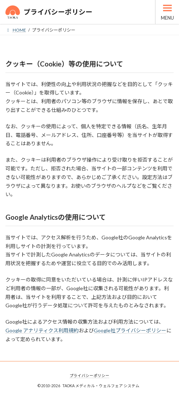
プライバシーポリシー (89, 375)
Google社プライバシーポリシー (130, 330)
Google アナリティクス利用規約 (42, 330)
